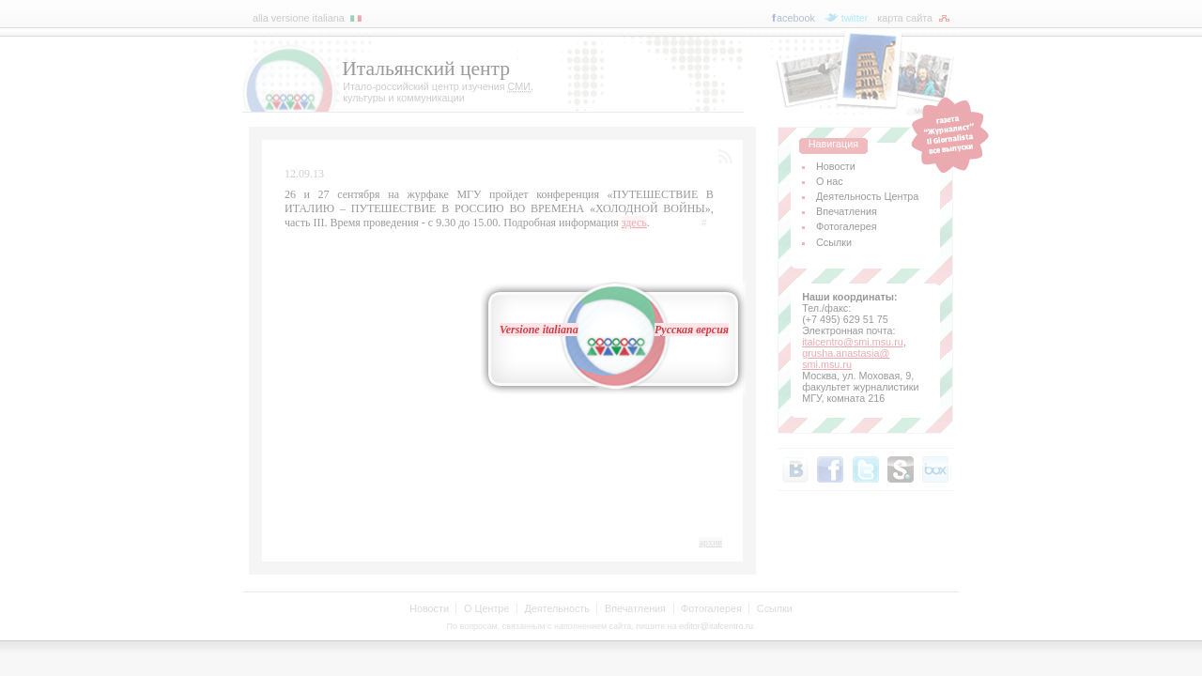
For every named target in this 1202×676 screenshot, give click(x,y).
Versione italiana (539, 329)
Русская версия (692, 329)
